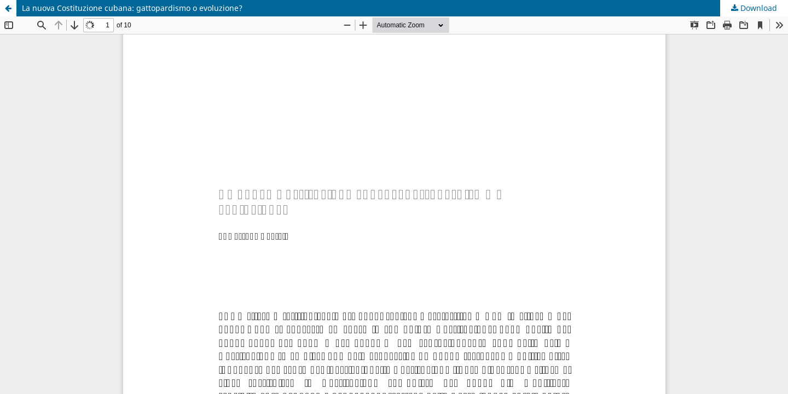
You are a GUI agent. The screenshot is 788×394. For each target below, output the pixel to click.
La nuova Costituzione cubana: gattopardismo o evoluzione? (132, 8)
